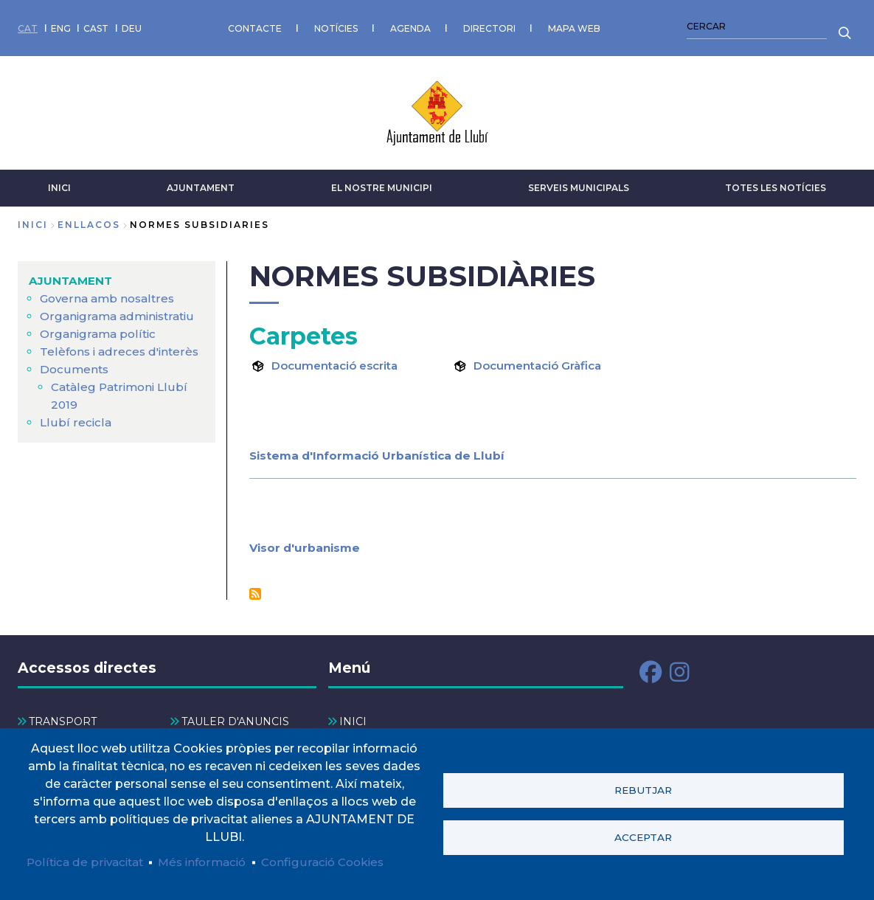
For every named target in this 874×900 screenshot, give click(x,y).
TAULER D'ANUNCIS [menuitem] (235, 717)
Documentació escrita (339, 360)
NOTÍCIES (336, 25)
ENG (61, 25)
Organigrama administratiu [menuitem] (121, 311)
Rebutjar (643, 789)
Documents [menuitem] (75, 364)
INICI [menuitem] (353, 717)
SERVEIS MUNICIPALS (578, 182)
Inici (33, 219)
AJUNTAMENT (201, 182)
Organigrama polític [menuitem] (99, 329)
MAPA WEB (574, 25)
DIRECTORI (489, 25)
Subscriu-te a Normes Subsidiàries (255, 589)
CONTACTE (255, 25)
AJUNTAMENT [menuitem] (72, 276)
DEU (132, 25)
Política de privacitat (88, 861)
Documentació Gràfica (542, 360)
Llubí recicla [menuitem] (75, 417)
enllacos (89, 219)
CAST (95, 25)
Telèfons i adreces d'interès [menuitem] (122, 346)
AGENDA (410, 25)
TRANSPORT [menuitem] (63, 717)
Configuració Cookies (338, 861)
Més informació (211, 861)
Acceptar (643, 837)
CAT (28, 25)
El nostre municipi (381, 182)
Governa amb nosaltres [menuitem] (110, 293)
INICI (59, 182)
